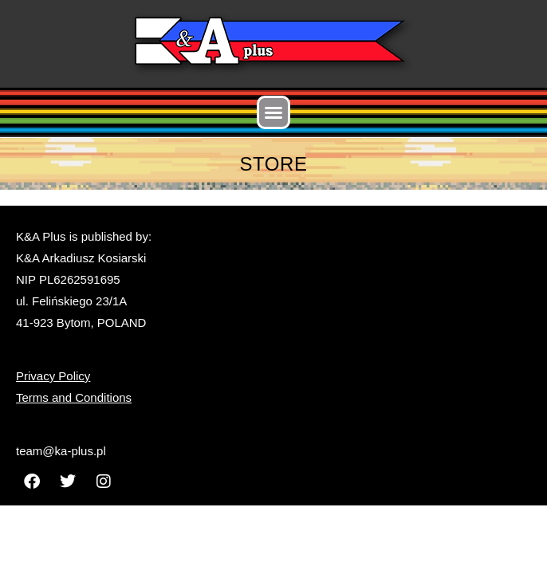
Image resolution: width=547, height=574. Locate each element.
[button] (273, 112)
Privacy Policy (53, 376)
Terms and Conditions (74, 397)
